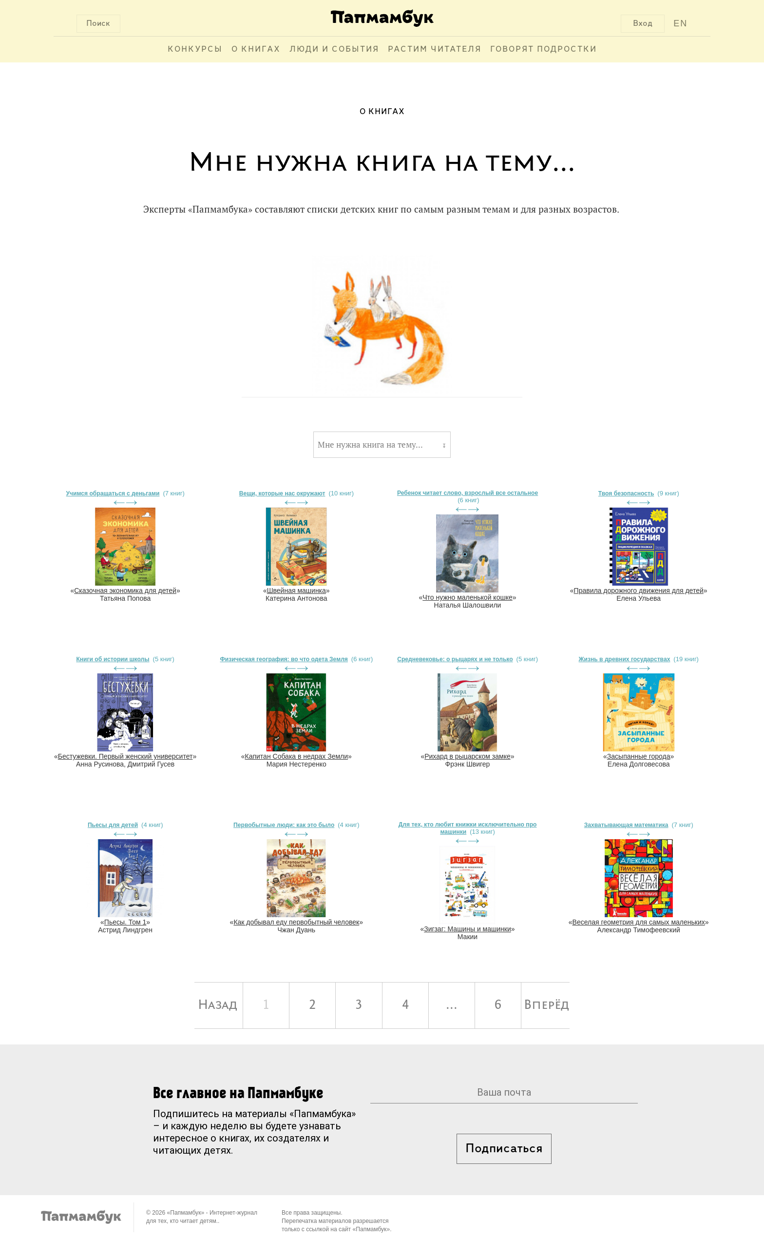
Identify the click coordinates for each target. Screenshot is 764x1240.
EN (680, 23)
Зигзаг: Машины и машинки (467, 929)
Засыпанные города (638, 756)
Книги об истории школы (112, 659)
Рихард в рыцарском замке (467, 756)
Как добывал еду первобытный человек (296, 922)
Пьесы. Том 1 (125, 922)
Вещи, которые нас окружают (282, 493)
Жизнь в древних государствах (624, 659)
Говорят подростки (543, 49)
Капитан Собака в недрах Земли (296, 756)
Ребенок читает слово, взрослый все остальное (467, 493)
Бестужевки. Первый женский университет (125, 756)
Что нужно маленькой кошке (467, 597)
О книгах (256, 49)
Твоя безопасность (626, 493)
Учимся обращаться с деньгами (113, 493)
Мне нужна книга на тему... (370, 444)
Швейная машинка (296, 590)
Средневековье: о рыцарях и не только (455, 659)
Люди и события (334, 49)
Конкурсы (195, 49)
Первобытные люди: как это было (283, 825)
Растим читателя (434, 49)
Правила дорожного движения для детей (639, 590)
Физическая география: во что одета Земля (284, 659)
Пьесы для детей (113, 825)
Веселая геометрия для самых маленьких (639, 922)
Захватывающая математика (626, 825)
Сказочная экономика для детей (125, 590)
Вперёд (546, 1005)
